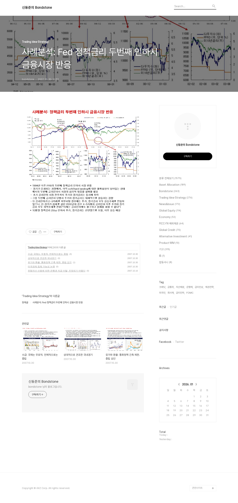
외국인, (162, 292)
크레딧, (162, 287)
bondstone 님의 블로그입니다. (45, 386)
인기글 (173, 306)
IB (162, 256)
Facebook (165, 341)
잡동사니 (165, 262)
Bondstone (169, 191)
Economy (167, 217)
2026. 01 (187, 384)
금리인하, (180, 292)
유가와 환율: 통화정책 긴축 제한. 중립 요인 (50, 262)
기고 (164, 249)
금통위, (170, 287)
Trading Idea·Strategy (37, 247)
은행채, (189, 287)
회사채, (170, 292)
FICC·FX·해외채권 (171, 224)
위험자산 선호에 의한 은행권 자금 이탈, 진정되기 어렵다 (57, 270)
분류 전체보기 (170, 178)
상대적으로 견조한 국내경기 (42, 258)
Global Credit (170, 230)
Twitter (179, 341)
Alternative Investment (175, 236)
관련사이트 (197, 487)
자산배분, (180, 287)
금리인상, (199, 287)
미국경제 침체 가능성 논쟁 (41, 266)
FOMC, (190, 292)
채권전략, (209, 287)
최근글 (162, 306)
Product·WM (169, 243)
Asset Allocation (172, 185)
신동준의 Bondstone (37, 8)
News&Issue (169, 204)
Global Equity (170, 211)
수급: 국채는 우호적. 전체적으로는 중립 (48, 254)
